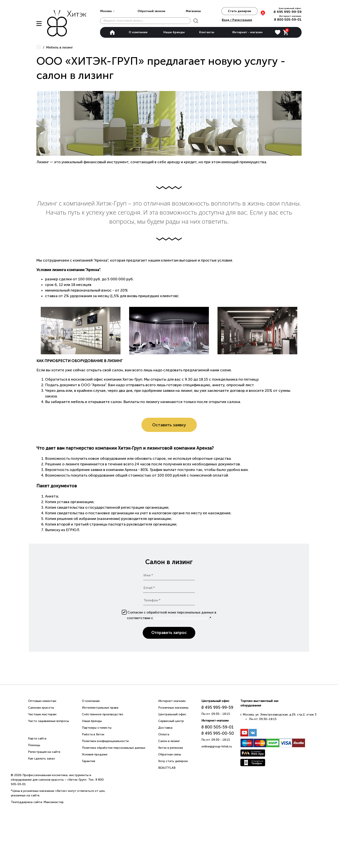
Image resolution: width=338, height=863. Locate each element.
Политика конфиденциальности (105, 741)
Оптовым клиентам (42, 701)
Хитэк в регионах (170, 748)
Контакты (206, 32)
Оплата (163, 734)
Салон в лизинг (169, 741)
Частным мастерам (42, 714)
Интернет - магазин (247, 32)
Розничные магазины (173, 707)
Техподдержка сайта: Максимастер (37, 802)
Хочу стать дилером (173, 761)
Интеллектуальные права (100, 707)
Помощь (34, 745)
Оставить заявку (169, 424)
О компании (138, 32)
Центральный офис (172, 714)
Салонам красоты (41, 707)
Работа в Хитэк (93, 734)
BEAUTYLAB (166, 768)
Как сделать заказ (41, 758)
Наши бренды (174, 32)
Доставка (165, 728)
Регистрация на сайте (44, 752)
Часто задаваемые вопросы (48, 721)
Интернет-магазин (172, 701)
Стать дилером (239, 11)
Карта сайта (37, 738)
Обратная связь (169, 754)
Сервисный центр (171, 721)
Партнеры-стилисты (96, 728)
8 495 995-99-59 (288, 12)
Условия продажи (94, 754)
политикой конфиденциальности (181, 618)
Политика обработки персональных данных (113, 748)
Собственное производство (102, 714)
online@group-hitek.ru (216, 746)
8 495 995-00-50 (217, 733)
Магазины (193, 11)
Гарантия (88, 761)
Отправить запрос (169, 632)
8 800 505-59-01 (288, 19)
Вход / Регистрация (237, 20)
